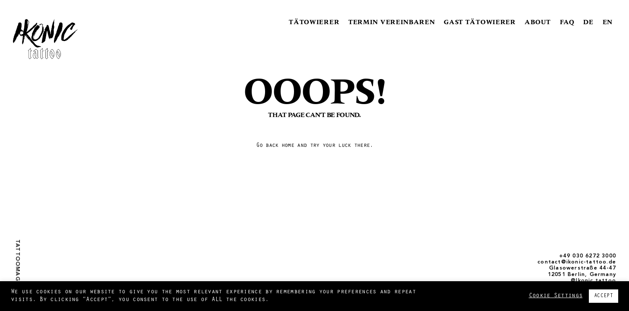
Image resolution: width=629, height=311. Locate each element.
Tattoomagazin (17, 267)
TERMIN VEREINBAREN (391, 21)
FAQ (567, 21)
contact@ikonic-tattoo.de (576, 262)
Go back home (275, 146)
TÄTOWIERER (314, 21)
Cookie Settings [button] (556, 296)
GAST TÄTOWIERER (480, 21)
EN (608, 21)
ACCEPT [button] (603, 296)
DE (588, 21)
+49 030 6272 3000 (587, 256)
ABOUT (538, 21)
